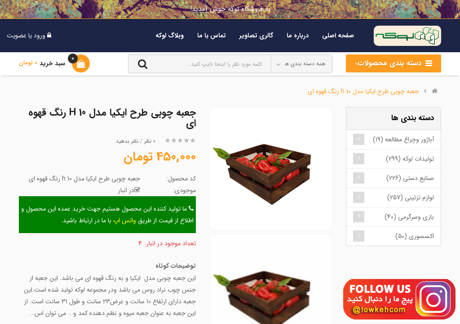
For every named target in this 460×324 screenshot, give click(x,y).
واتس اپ (124, 220)
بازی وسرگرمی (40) (409, 217)
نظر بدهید (127, 141)
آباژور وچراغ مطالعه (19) (403, 139)
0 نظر (149, 141)
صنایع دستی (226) (410, 178)
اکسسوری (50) (414, 236)
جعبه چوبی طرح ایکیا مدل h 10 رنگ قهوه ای (363, 91)
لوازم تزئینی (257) (410, 197)
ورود (38, 35)
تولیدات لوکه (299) (410, 159)
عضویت (17, 35)
